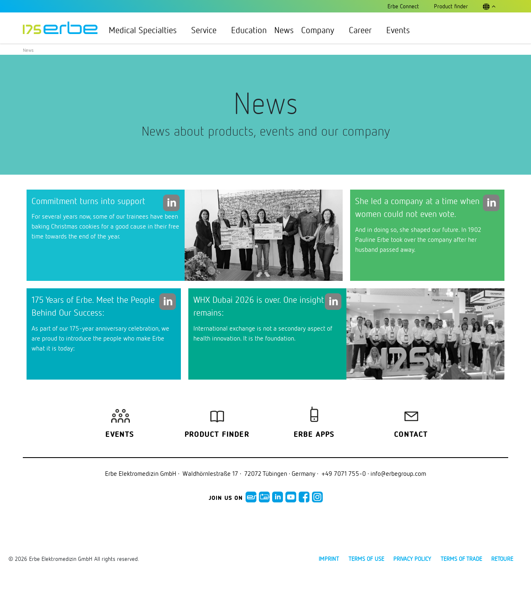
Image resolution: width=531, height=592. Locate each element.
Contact (411, 435)
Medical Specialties (146, 29)
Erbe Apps (314, 435)
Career (364, 29)
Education (249, 29)
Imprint (329, 558)
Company (321, 29)
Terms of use (366, 558)
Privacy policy (412, 558)
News (284, 29)
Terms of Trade (461, 558)
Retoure (502, 558)
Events (398, 29)
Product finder (217, 435)
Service (207, 29)
